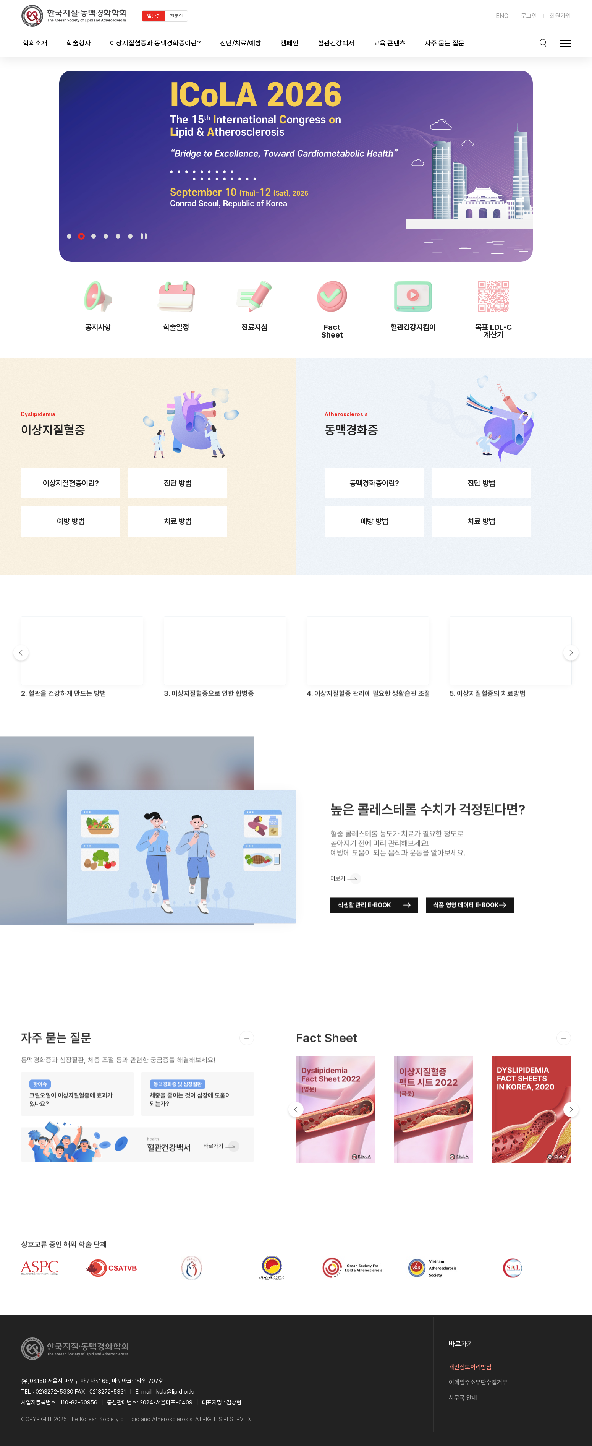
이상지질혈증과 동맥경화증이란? (155, 43)
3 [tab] (93, 236)
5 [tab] (118, 236)
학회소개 (35, 43)
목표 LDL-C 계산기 (493, 331)
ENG (502, 15)
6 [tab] (130, 236)
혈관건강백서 (336, 43)
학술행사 (78, 43)
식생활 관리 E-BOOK (364, 938)
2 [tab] (81, 236)
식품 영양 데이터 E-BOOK (466, 938)
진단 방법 (178, 498)
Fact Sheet (332, 331)
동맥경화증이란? (374, 498)
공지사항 (98, 327)
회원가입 (560, 15)
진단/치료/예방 (240, 43)
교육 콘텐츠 (390, 43)
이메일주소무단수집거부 (478, 1382)
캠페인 (289, 43)
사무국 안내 (463, 1397)
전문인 (176, 16)
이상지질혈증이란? (71, 498)
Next (571, 686)
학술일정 (176, 327)
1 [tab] (69, 236)
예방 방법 (71, 536)
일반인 (154, 16)
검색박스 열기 (543, 43)
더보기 (337, 912)
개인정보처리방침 (470, 1367)
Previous (21, 686)
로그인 (529, 15)
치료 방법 (178, 536)
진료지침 (254, 327)
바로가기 (213, 1180)
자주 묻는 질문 (444, 43)
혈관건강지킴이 (413, 327)
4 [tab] (106, 236)
